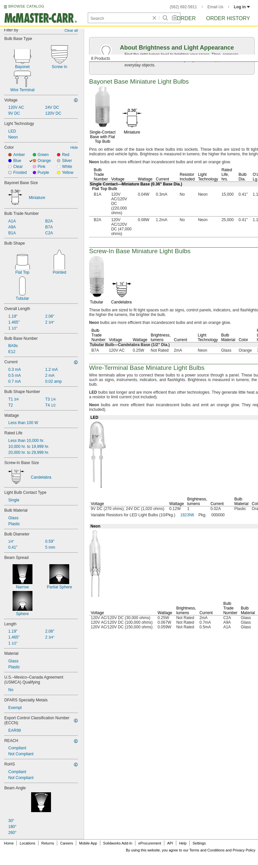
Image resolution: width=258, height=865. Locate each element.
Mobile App (88, 843)
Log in (242, 7)
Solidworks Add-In (117, 843)
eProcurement (149, 843)
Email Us (215, 7)
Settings (199, 843)
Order (186, 18)
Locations (27, 843)
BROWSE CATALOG (26, 6)
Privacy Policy (244, 850)
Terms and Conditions (207, 850)
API (170, 843)
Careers (66, 843)
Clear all (71, 30)
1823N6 (187, 515)
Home (9, 843)
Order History (228, 18)
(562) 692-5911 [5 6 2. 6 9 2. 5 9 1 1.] (183, 7)
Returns (47, 843)
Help (183, 843)
